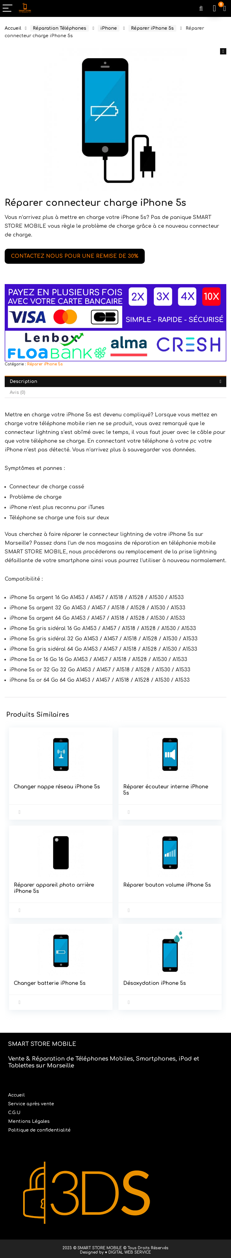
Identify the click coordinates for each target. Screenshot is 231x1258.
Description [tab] (23, 381)
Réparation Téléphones (59, 28)
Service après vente (31, 1101)
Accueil (13, 28)
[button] (223, 51)
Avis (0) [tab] (17, 392)
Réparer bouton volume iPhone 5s (167, 884)
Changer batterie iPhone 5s (50, 981)
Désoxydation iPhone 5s (154, 981)
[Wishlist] (224, 8)
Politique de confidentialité (39, 1127)
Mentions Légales (29, 1118)
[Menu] (7, 8)
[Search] (200, 8)
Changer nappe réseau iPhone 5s (57, 787)
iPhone (108, 28)
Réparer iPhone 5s (152, 28)
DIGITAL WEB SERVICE (129, 1249)
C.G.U (14, 1110)
